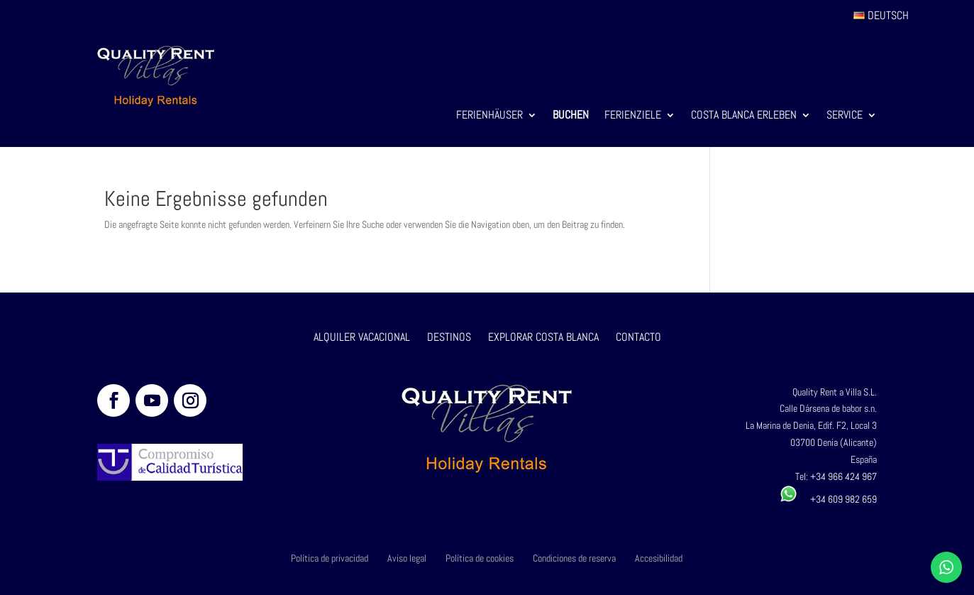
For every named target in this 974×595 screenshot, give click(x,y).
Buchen (571, 116)
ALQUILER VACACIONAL (362, 336)
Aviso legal (406, 558)
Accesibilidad (658, 558)
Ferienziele (632, 116)
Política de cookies (480, 558)
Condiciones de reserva (574, 558)
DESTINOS (449, 336)
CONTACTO (638, 336)
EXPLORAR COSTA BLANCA (545, 336)
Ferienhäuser (489, 116)
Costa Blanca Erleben (744, 116)
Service (844, 116)
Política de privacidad (329, 558)
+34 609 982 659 (828, 499)
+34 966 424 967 (843, 476)
